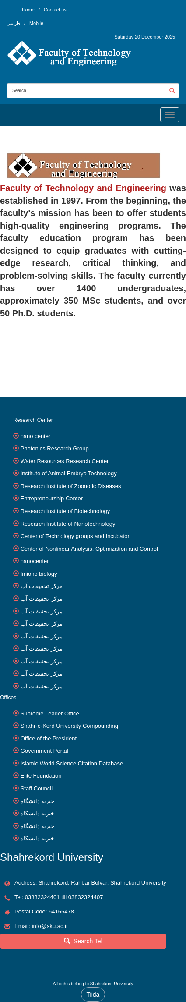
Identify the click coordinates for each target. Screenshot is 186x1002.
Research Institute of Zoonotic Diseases (71, 486)
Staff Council (37, 788)
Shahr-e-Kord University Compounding (69, 725)
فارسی (14, 23)
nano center (36, 436)
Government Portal (44, 750)
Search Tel (83, 941)
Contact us (55, 9)
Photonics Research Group (55, 448)
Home (28, 9)
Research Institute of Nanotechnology (68, 523)
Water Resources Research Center (65, 461)
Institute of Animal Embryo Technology (69, 473)
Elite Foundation (41, 775)
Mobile (36, 23)
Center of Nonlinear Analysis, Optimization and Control (89, 548)
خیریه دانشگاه (38, 801)
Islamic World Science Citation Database (72, 763)
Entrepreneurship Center (52, 498)
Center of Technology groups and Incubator (75, 536)
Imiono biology (39, 573)
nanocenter (35, 561)
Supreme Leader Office (50, 713)
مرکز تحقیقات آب (42, 586)
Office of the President (49, 738)
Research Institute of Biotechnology (65, 511)
